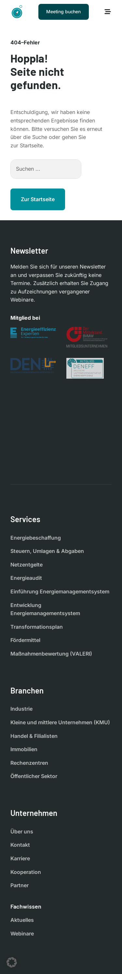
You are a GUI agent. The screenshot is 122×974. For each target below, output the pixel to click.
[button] (11, 962)
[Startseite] (16, 11)
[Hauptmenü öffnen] (108, 12)
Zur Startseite (38, 199)
